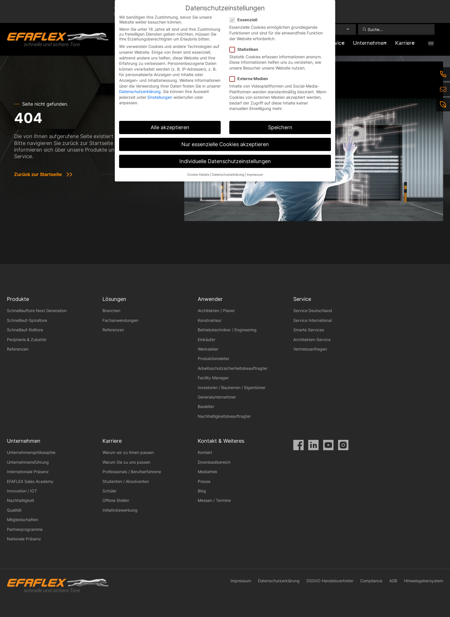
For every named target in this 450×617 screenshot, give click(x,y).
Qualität (14, 510)
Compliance (371, 580)
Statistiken (245, 49)
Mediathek (208, 471)
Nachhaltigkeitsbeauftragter (224, 416)
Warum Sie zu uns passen (126, 462)
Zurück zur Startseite (38, 174)
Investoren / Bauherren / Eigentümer (231, 387)
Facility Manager (213, 377)
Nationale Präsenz (24, 538)
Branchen (111, 310)
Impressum (240, 580)
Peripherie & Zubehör (26, 339)
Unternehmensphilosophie (31, 452)
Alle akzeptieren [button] (170, 127)
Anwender (210, 299)
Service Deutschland (312, 310)
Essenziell (245, 19)
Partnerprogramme (24, 529)
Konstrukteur (210, 320)
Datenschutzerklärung (279, 580)
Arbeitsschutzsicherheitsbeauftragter (232, 368)
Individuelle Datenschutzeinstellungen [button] (225, 161)
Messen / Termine (214, 500)
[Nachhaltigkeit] (443, 104)
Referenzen (17, 349)
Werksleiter (208, 349)
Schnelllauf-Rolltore (25, 329)
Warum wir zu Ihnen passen (128, 452)
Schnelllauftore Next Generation (37, 310)
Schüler (109, 490)
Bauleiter (206, 406)
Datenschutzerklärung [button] (228, 175)
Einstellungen (160, 97)
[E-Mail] (443, 89)
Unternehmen (361, 43)
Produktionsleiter (213, 358)
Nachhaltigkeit (20, 500)
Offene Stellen (115, 500)
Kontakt (205, 452)
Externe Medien (250, 78)
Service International (312, 320)
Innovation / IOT (22, 490)
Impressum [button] (255, 175)
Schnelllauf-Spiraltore (27, 320)
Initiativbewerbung (119, 510)
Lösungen (114, 299)
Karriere (401, 43)
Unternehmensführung (28, 462)
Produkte (18, 299)
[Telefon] (443, 74)
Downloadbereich (214, 462)
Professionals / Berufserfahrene (131, 471)
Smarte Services (308, 329)
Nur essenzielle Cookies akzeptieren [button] (225, 144)
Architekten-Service (312, 339)
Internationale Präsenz (28, 471)
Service (302, 299)
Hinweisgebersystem (423, 580)
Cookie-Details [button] (198, 175)
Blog (202, 490)
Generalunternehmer (217, 396)
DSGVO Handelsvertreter (330, 580)
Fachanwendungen (120, 320)
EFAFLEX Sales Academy (30, 481)
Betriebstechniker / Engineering (227, 329)
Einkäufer (206, 339)
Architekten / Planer (216, 310)
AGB (393, 580)
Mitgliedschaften (22, 519)
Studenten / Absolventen (125, 481)
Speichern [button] (280, 127)
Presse (204, 481)
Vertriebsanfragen (310, 349)
